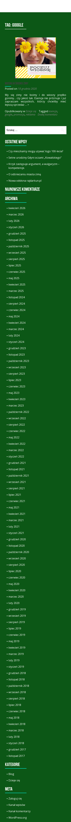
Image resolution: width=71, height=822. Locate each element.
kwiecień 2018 (16, 724)
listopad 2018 (16, 679)
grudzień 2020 (17, 539)
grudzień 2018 (17, 673)
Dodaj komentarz (47, 114)
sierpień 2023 (16, 373)
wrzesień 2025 (17, 252)
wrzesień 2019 (17, 616)
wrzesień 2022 (17, 418)
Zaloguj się (15, 798)
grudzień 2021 (17, 463)
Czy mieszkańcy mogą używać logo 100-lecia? (35, 151)
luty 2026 (13, 221)
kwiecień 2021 (16, 514)
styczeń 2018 (16, 743)
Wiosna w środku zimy (16, 83)
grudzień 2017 (17, 749)
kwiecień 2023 (16, 399)
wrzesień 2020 (17, 558)
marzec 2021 (16, 520)
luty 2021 (13, 526)
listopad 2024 (16, 297)
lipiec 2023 (14, 380)
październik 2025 (18, 246)
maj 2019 (13, 641)
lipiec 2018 (14, 705)
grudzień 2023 (17, 348)
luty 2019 (13, 660)
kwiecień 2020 (16, 590)
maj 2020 (13, 584)
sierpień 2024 (16, 303)
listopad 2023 (16, 354)
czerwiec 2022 (16, 431)
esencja (53, 111)
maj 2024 (13, 316)
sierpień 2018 (16, 698)
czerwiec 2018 (16, 711)
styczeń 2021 (16, 533)
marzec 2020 (16, 596)
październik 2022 (18, 412)
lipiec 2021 (14, 494)
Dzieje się (31, 111)
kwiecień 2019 (16, 647)
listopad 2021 (16, 469)
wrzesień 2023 (17, 367)
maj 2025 (13, 278)
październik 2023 (18, 361)
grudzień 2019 (17, 609)
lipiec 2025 (14, 265)
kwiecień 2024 (16, 323)
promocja (19, 114)
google (8, 114)
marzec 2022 (16, 450)
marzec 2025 (16, 291)
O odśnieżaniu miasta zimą (24, 174)
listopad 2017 (16, 756)
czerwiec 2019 (16, 635)
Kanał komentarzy (19, 811)
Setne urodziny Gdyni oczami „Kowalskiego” (35, 157)
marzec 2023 (16, 405)
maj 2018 (13, 717)
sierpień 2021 (16, 488)
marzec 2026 (16, 214)
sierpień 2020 (16, 565)
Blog (11, 774)
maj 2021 (13, 507)
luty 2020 (13, 603)
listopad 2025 (16, 240)
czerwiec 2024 (16, 310)
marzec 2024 (16, 329)
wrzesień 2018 (17, 692)
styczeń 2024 (16, 342)
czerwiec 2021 (16, 501)
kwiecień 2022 (16, 444)
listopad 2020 (16, 545)
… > (27, 104)
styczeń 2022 (16, 456)
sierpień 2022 (16, 424)
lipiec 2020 (14, 571)
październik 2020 (18, 552)
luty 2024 (13, 335)
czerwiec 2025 (16, 272)
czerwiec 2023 (16, 386)
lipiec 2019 (14, 628)
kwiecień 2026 (16, 208)
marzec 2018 (16, 730)
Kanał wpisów (16, 805)
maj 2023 (13, 393)
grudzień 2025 (17, 233)
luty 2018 (13, 737)
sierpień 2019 (16, 622)
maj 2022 (13, 437)
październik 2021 (18, 475)
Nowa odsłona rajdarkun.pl (24, 180)
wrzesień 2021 (17, 482)
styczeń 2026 (16, 227)
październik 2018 (18, 686)
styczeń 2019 (16, 666)
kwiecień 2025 (16, 284)
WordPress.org (17, 817)
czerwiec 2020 (16, 577)
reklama (30, 114)
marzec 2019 (16, 654)
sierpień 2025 (16, 259)
